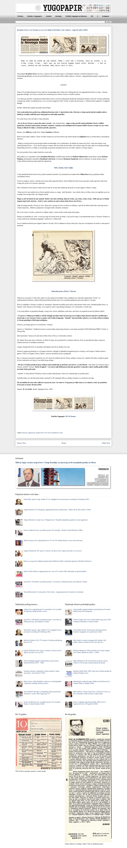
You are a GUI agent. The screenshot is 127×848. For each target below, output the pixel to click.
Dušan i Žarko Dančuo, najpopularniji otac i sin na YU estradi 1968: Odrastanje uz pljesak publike (55, 571)
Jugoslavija (31, 433)
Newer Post (21, 443)
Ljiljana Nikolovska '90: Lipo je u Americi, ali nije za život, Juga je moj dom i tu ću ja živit (53, 551)
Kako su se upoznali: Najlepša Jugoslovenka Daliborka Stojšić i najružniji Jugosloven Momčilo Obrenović (57, 561)
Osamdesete (55, 433)
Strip (61, 433)
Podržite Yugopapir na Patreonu (76, 16)
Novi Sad (47, 433)
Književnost (40, 433)
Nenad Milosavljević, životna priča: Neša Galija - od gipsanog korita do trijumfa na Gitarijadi (53, 592)
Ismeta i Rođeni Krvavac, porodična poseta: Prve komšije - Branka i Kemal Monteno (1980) (53, 530)
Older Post (106, 443)
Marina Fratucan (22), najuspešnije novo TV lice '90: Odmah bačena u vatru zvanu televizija (53, 540)
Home (64, 443)
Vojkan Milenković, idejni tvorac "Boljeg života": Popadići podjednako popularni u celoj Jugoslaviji (55, 520)
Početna (20, 16)
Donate (73, 416)
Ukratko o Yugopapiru (34, 16)
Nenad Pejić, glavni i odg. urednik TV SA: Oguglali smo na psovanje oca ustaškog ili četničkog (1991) (56, 499)
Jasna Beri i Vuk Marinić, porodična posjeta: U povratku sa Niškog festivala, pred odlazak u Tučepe (55, 582)
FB (92, 16)
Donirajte (58, 16)
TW (69, 416)
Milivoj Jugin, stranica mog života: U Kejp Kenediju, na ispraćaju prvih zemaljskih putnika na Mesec (55, 462)
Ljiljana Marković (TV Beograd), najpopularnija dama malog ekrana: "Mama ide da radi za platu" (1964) (57, 509)
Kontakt (48, 16)
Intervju (24, 433)
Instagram (105, 16)
